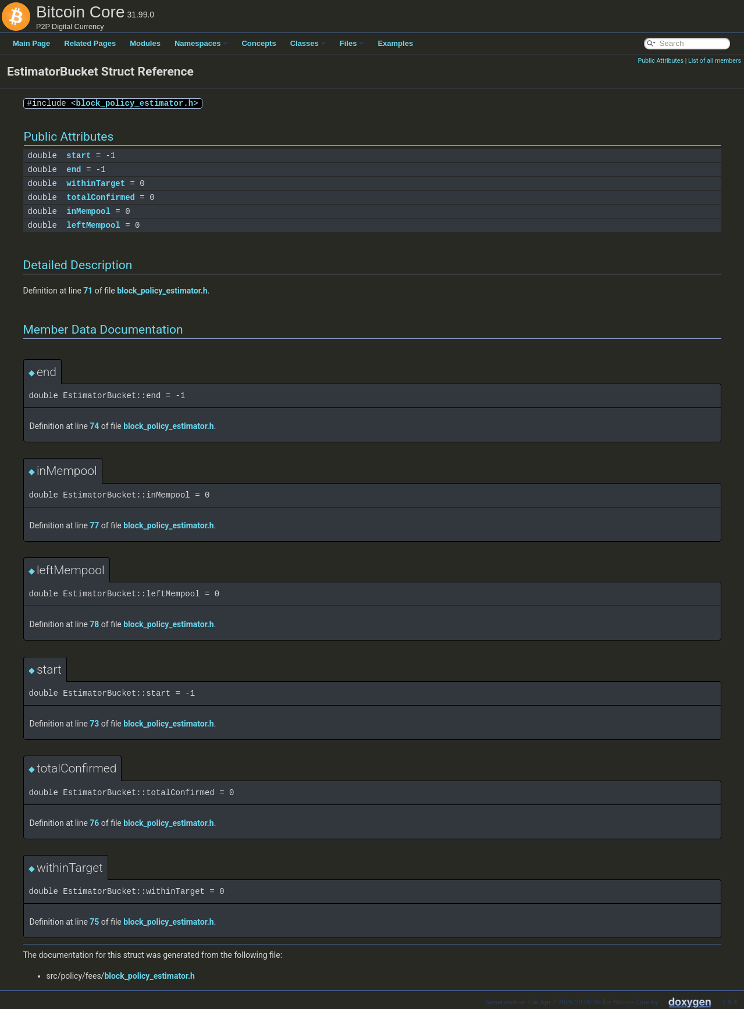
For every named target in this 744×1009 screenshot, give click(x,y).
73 (94, 723)
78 (94, 624)
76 (94, 823)
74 (94, 426)
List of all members (714, 61)
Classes (308, 43)
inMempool (88, 211)
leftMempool (93, 225)
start (78, 155)
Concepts (258, 43)
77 (94, 525)
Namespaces (201, 43)
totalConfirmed (100, 197)
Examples (395, 43)
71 (87, 290)
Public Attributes (661, 61)
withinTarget (95, 183)
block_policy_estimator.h (135, 103)
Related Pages (90, 43)
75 (94, 921)
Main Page (31, 43)
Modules (145, 43)
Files (352, 43)
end (73, 169)
